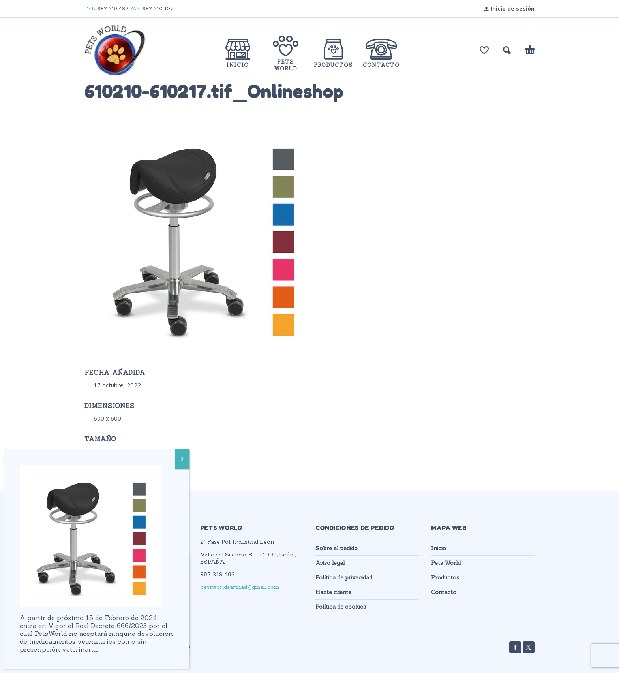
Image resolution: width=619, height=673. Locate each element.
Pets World (446, 562)
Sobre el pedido (336, 548)
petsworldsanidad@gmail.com (239, 586)
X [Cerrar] (182, 459)
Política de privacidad (343, 577)
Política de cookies (340, 606)
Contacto (443, 592)
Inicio (438, 548)
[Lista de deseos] (484, 50)
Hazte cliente (333, 592)
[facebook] (515, 647)
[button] (507, 50)
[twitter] (529, 647)
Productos (445, 577)
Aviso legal (330, 562)
